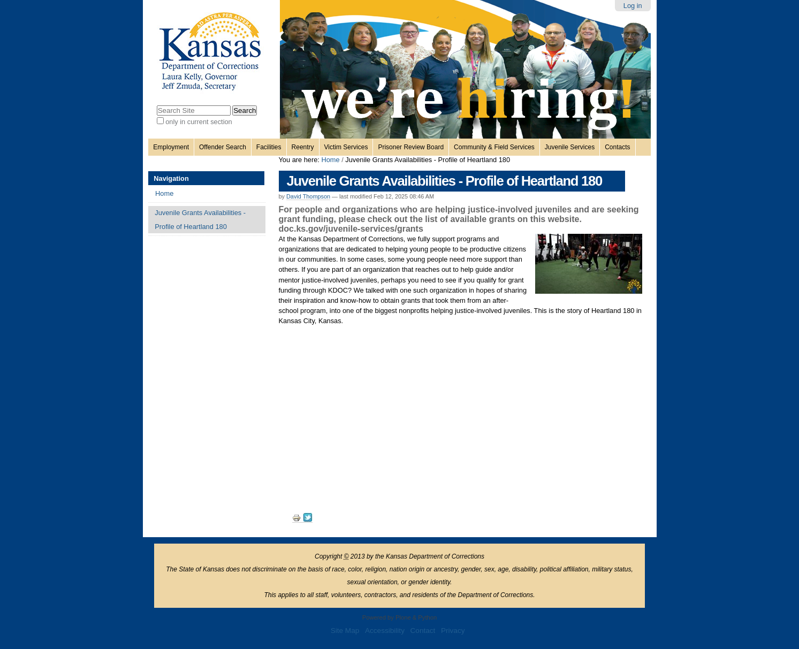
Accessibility (385, 631)
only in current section (198, 122)
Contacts (617, 147)
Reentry (303, 147)
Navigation (171, 178)
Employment (171, 147)
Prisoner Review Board (411, 147)
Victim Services (346, 147)
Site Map (345, 631)
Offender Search (222, 147)
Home (330, 160)
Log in (632, 6)
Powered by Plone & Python (399, 617)
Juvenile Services (570, 147)
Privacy (453, 631)
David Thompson (308, 196)
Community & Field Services (494, 147)
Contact (423, 631)
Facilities (268, 147)
